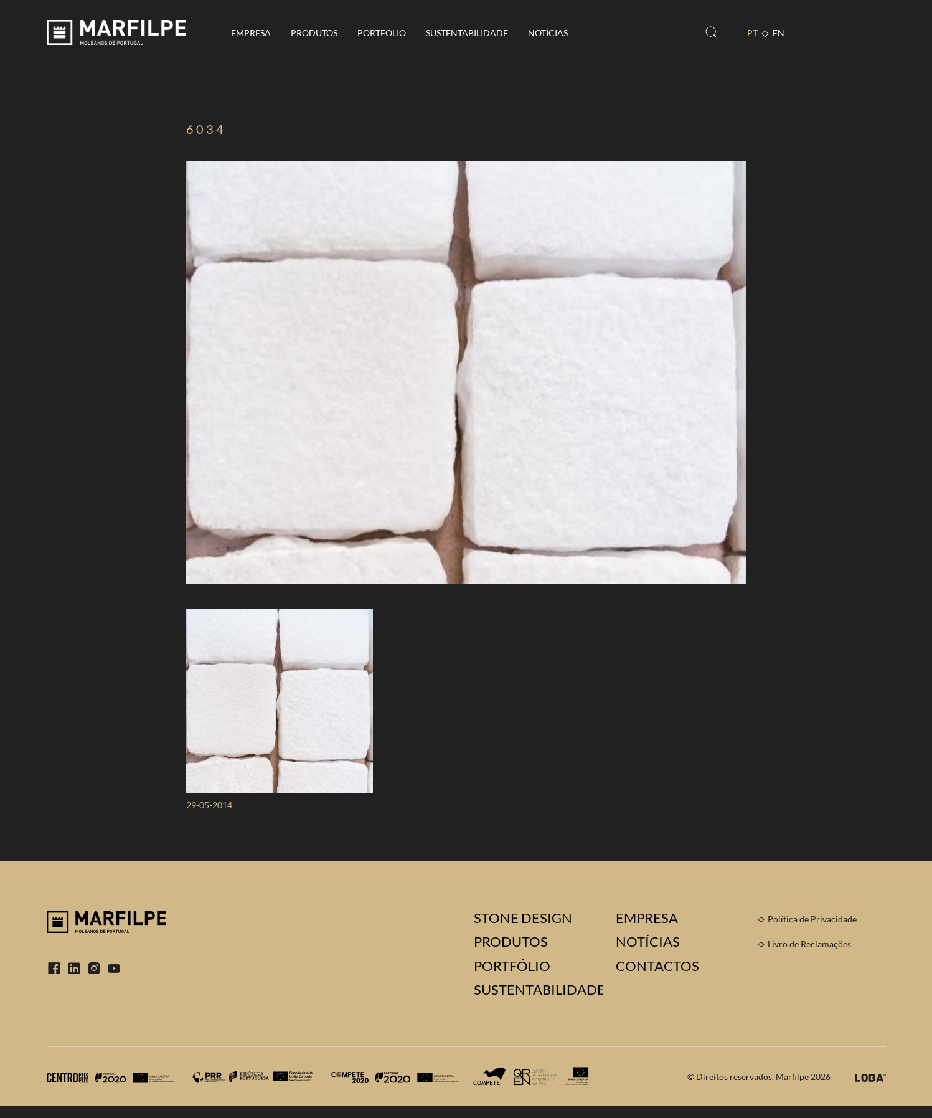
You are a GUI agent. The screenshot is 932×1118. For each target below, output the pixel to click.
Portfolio (381, 32)
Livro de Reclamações (809, 944)
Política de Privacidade (812, 919)
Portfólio (512, 966)
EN (778, 32)
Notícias (548, 32)
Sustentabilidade (467, 32)
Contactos (657, 966)
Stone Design (523, 918)
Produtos (314, 32)
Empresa (251, 32)
